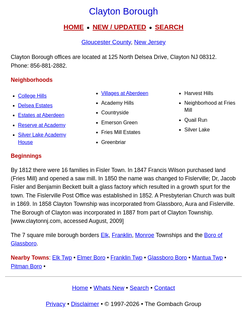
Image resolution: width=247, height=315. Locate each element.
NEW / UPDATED (119, 27)
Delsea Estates (35, 105)
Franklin (122, 235)
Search (139, 287)
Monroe (144, 235)
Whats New (109, 287)
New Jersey (150, 42)
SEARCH (169, 27)
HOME (73, 27)
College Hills (32, 96)
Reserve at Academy (42, 125)
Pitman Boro (26, 266)
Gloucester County (106, 42)
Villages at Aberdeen (124, 93)
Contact (164, 287)
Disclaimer (85, 304)
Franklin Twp (126, 257)
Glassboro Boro (167, 257)
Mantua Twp (207, 257)
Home (80, 287)
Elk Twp (62, 257)
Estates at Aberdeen (41, 115)
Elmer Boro (91, 257)
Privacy (55, 304)
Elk (104, 235)
